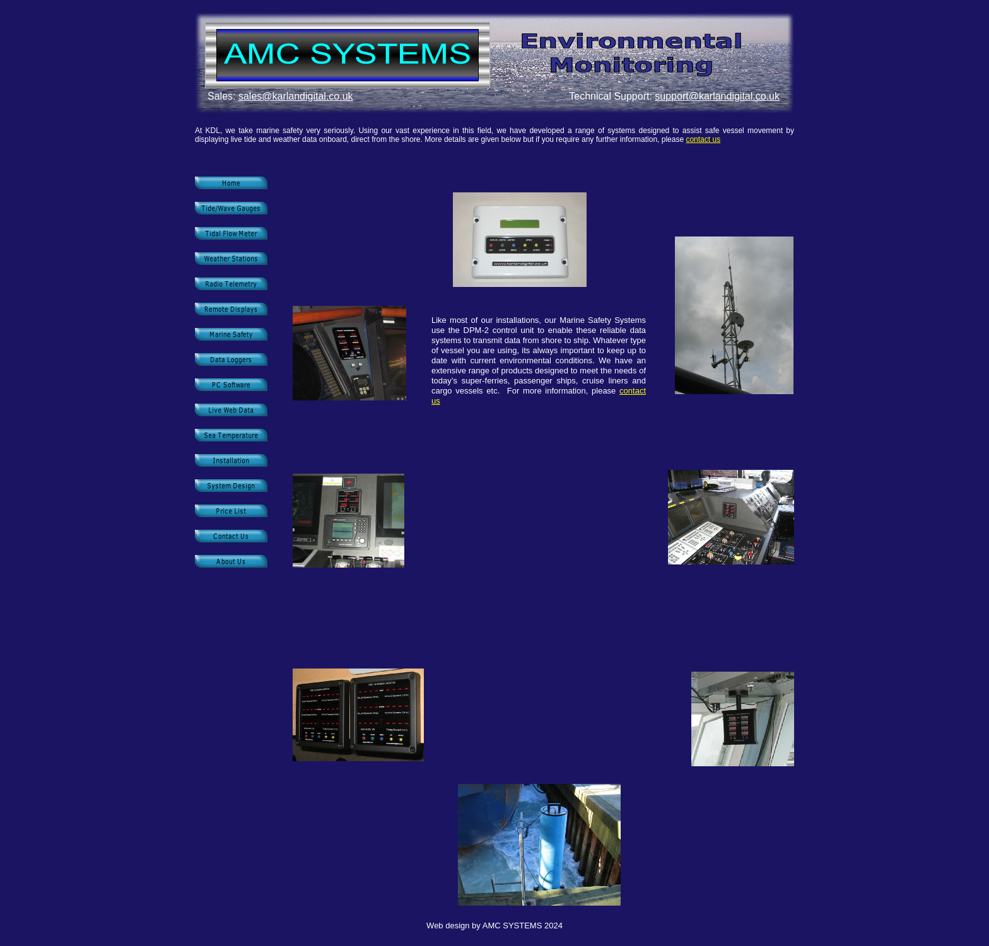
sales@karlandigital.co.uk (295, 96)
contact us (703, 139)
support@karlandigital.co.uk (717, 96)
